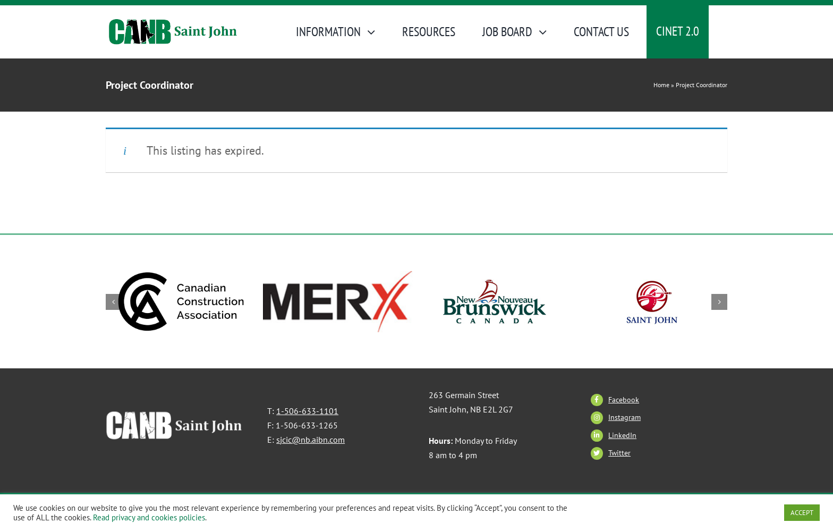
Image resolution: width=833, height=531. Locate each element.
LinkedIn (622, 435)
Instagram (624, 417)
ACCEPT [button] (801, 512)
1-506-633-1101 (307, 411)
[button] (114, 302)
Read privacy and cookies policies (149, 517)
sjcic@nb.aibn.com (310, 439)
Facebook (623, 399)
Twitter (619, 453)
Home (661, 85)
